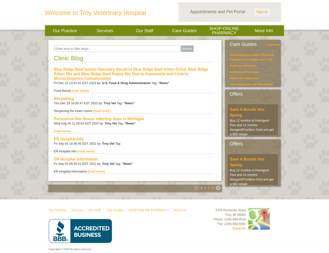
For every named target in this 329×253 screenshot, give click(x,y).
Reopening (64, 99)
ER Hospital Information (76, 159)
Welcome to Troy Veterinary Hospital (95, 12)
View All (272, 44)
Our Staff (144, 30)
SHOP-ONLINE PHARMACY (224, 30)
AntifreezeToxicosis (244, 72)
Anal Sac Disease (243, 66)
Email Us (239, 228)
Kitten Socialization (244, 78)
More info (264, 30)
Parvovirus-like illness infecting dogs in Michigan (99, 119)
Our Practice (65, 30)
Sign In (262, 12)
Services (104, 30)
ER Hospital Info (69, 139)
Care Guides (184, 30)
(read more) (80, 91)
